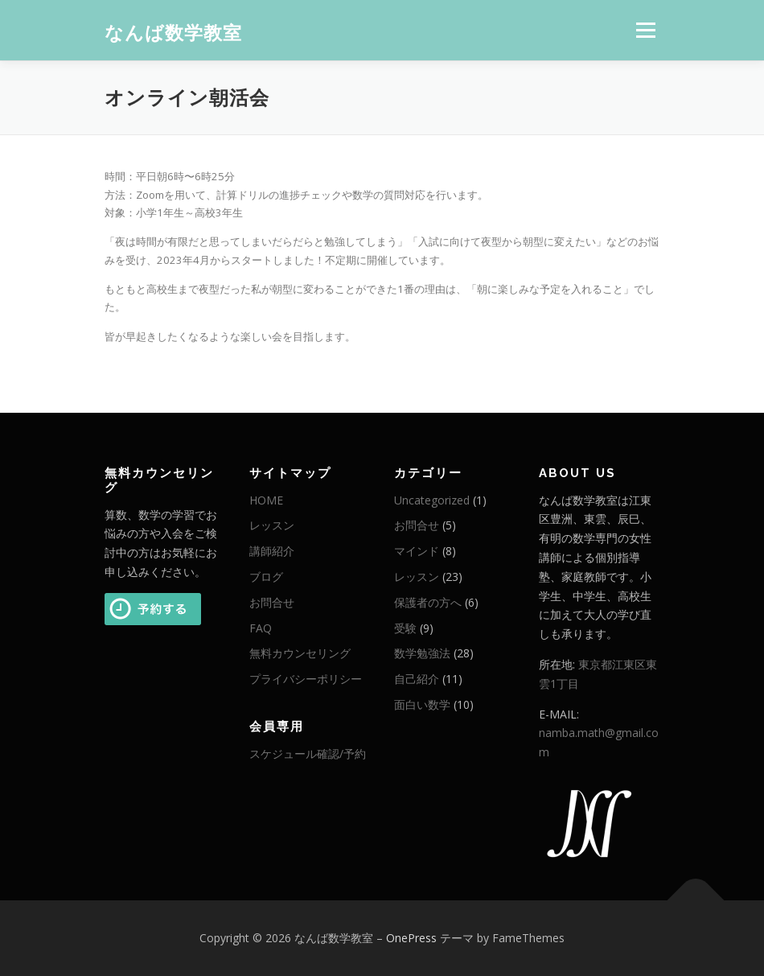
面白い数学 (422, 704)
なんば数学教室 (173, 32)
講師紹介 (271, 550)
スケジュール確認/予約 (307, 753)
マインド (416, 550)
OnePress (411, 937)
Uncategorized (432, 500)
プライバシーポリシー (305, 678)
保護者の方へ (428, 602)
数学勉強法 (422, 653)
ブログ (266, 576)
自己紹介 (416, 678)
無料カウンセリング (300, 653)
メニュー (645, 30)
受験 (405, 628)
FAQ (260, 628)
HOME (266, 500)
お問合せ (271, 602)
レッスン (271, 525)
